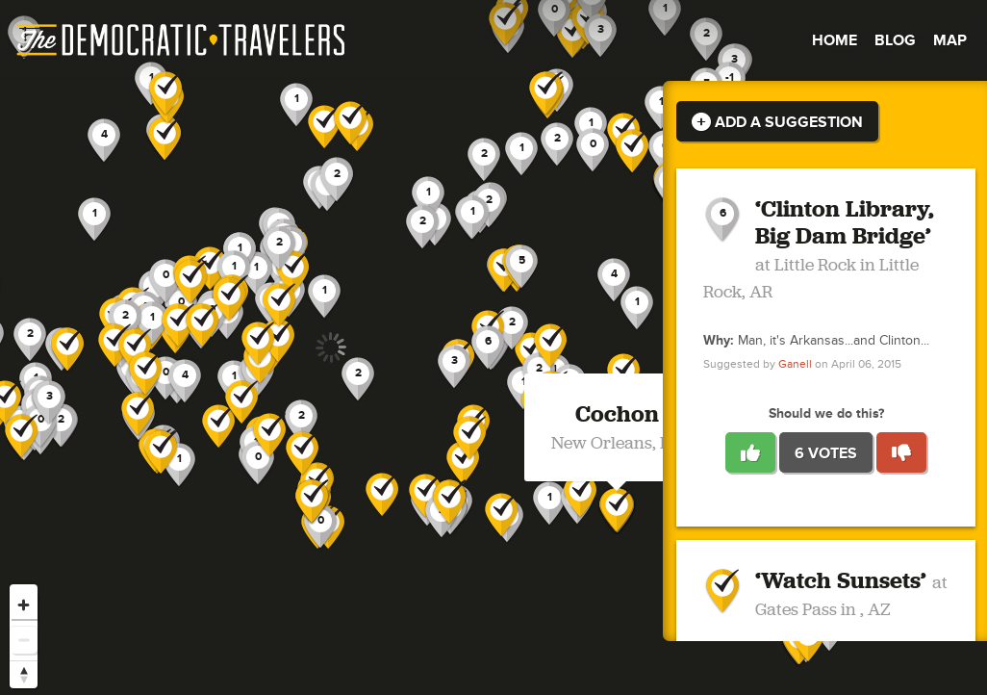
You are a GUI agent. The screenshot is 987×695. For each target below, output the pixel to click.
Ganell (795, 364)
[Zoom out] (24, 640)
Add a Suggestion (777, 122)
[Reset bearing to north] (24, 674)
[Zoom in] (24, 605)
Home (834, 40)
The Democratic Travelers (181, 40)
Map (950, 40)
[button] (614, 280)
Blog (895, 40)
